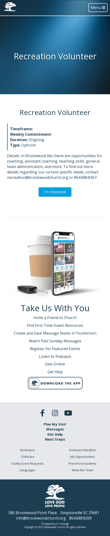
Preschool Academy (82, 463)
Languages (27, 470)
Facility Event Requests (27, 463)
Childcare (27, 456)
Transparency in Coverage (55, 523)
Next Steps (55, 439)
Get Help (55, 434)
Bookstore (27, 450)
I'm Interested (55, 192)
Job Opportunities (82, 456)
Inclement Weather (82, 450)
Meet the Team (82, 470)
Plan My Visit (55, 424)
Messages (55, 429)
